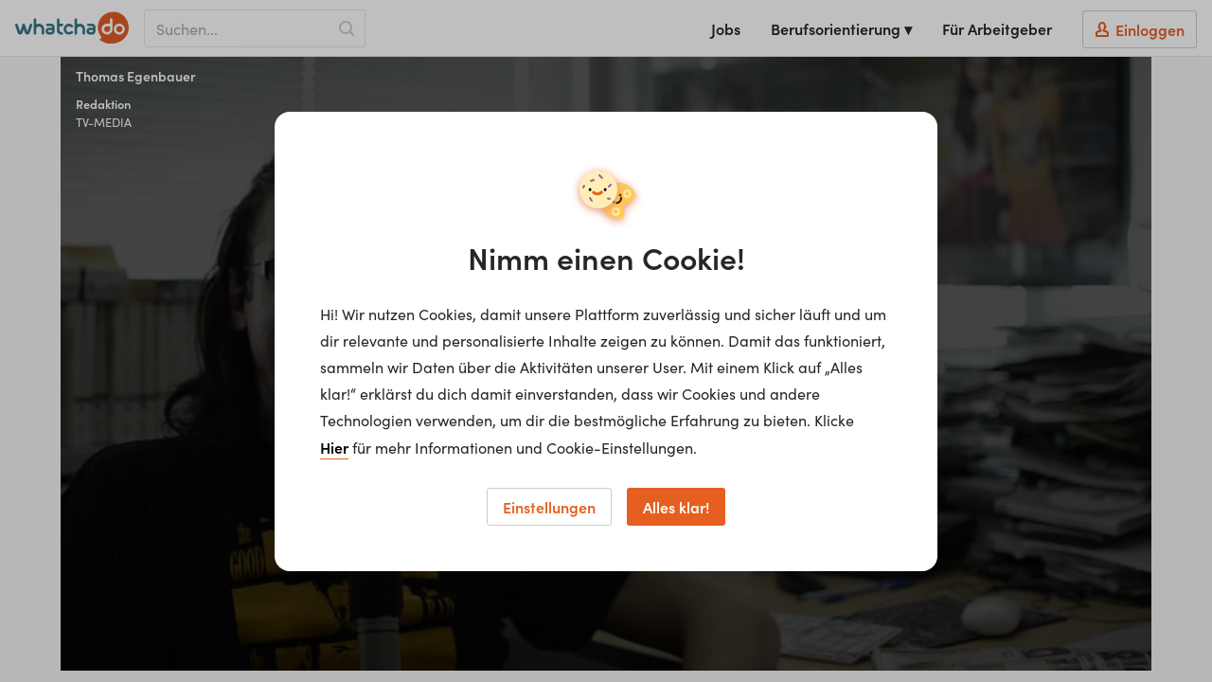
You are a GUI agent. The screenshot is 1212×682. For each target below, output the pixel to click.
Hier (334, 447)
